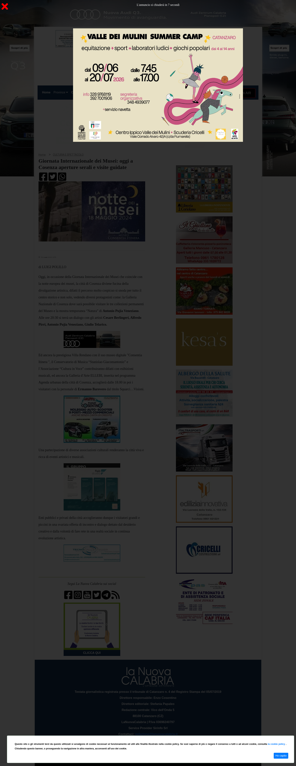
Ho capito (281, 755)
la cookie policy (277, 744)
